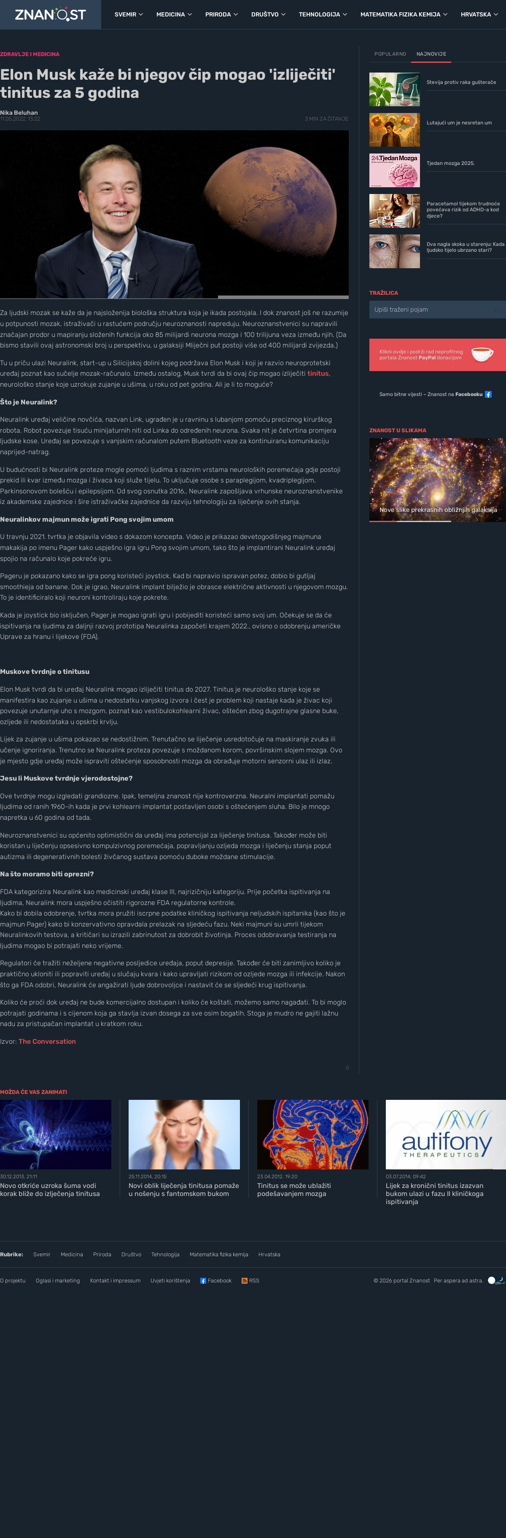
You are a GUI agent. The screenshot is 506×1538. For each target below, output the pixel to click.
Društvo (131, 1254)
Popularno (390, 54)
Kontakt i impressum (115, 1280)
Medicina (72, 1254)
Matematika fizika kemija (219, 1254)
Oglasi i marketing (58, 1280)
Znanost (419, 1280)
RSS (254, 1280)
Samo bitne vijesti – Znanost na (431, 394)
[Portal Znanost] (50, 15)
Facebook (219, 1280)
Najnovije (432, 54)
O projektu (13, 1280)
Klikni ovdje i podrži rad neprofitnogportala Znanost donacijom (421, 355)
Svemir (42, 1254)
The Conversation (47, 1041)
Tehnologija (165, 1254)
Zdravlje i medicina (29, 54)
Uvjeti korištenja (170, 1280)
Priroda (102, 1254)
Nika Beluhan (19, 112)
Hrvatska (269, 1254)
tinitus (318, 373)
